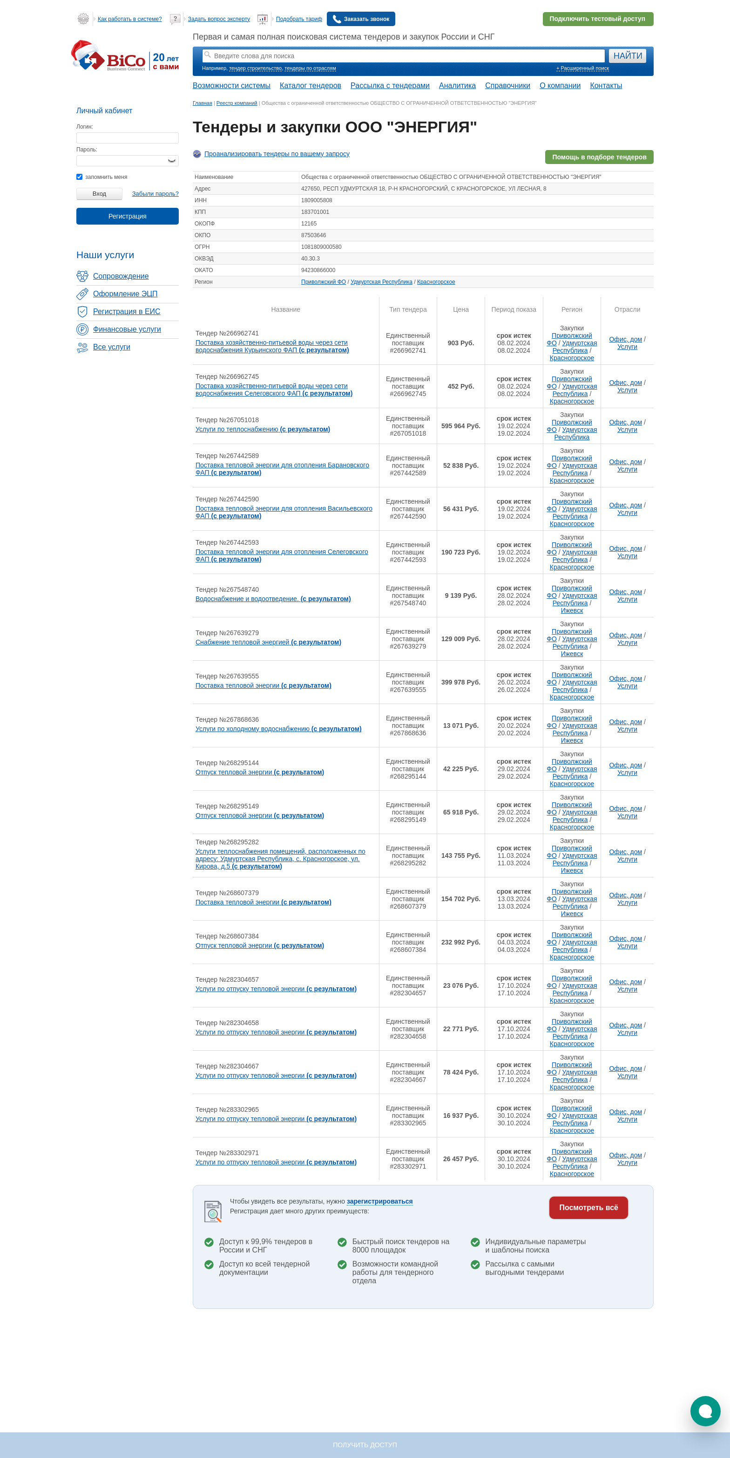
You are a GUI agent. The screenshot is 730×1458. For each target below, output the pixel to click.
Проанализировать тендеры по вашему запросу (277, 153)
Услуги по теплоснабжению (263, 429)
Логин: (84, 126)
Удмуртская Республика (381, 282)
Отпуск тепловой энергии (260, 772)
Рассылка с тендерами (390, 85)
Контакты (606, 85)
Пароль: (86, 149)
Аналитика (457, 85)
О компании (560, 85)
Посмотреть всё (588, 1208)
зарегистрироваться (380, 1201)
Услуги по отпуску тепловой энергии (276, 989)
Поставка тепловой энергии (263, 685)
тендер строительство (255, 68)
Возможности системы (231, 85)
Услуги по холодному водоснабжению (279, 728)
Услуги (627, 346)
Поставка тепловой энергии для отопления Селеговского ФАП (282, 555)
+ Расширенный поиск (582, 68)
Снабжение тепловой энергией (268, 642)
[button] (705, 1411)
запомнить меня (101, 177)
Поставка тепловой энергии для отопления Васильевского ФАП (284, 512)
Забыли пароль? (155, 193)
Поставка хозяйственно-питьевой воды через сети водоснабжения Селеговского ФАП (274, 389)
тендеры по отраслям (310, 68)
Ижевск (572, 610)
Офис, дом (625, 339)
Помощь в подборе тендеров (599, 157)
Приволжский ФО (323, 282)
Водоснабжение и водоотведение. (273, 598)
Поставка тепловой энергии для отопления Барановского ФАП (282, 468)
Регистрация (127, 216)
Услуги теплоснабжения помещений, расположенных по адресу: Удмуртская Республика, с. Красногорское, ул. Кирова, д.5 (280, 859)
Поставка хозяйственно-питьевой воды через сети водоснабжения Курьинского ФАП (272, 346)
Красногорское (436, 282)
